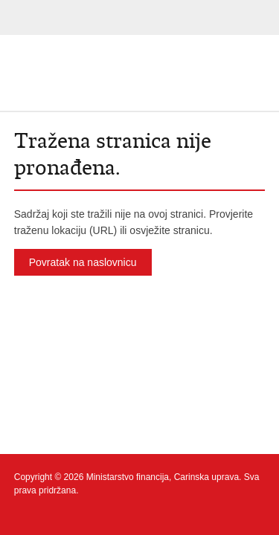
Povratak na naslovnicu (83, 262)
